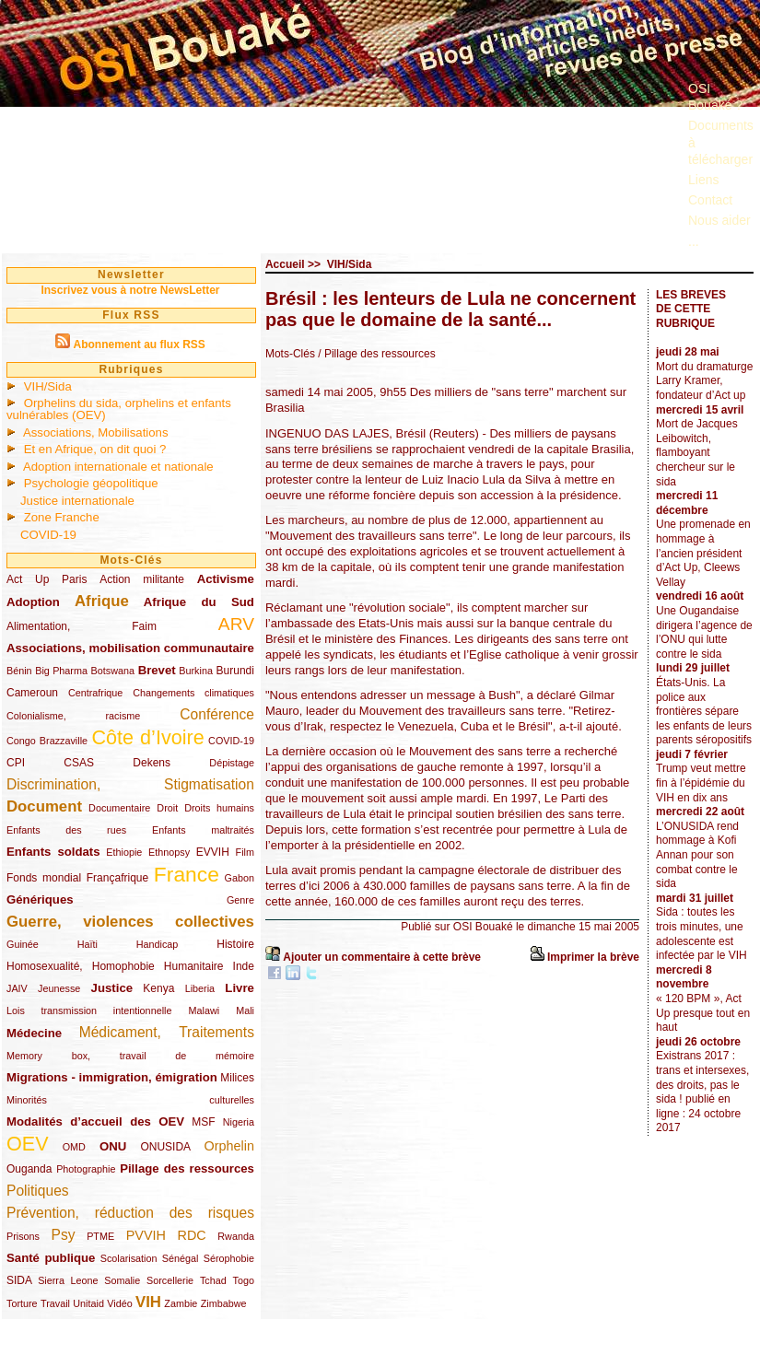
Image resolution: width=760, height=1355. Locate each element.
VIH (148, 1302)
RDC (192, 1235)
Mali (245, 1010)
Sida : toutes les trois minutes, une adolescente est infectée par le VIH (701, 933)
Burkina (196, 670)
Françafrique (117, 877)
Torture (22, 1303)
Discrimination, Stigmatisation (130, 784)
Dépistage (231, 762)
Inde (243, 966)
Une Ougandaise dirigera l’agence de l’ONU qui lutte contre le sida (704, 632)
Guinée (22, 944)
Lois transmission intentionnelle (88, 1010)
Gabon (239, 877)
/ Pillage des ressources (376, 353)
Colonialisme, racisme (73, 715)
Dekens (151, 762)
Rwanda (235, 1236)
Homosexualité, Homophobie (80, 966)
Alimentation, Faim (81, 626)
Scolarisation (129, 1258)
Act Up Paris (46, 579)
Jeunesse (59, 988)
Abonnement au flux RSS (139, 344)
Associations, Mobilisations (96, 432)
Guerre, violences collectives (130, 921)
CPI (15, 762)
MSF (203, 1122)
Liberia (200, 988)
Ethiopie (124, 852)
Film (245, 852)
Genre (240, 899)
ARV (236, 624)
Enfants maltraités (203, 829)
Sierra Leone (68, 1280)
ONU (112, 1146)
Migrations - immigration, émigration (111, 1077)
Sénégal (180, 1258)
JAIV (17, 988)
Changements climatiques (193, 692)
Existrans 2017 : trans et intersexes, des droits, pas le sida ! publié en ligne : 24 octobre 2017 (702, 1091)
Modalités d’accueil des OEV (95, 1121)
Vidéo (119, 1303)
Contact (710, 200)
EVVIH (212, 852)
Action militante (141, 579)
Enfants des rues (66, 829)
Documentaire (119, 807)
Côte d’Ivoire (147, 737)
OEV (27, 1143)
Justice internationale (77, 501)
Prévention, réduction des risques (130, 1213)
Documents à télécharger (721, 142)
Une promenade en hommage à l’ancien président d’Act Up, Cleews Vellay (703, 553)
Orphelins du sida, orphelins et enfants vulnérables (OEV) (118, 409)
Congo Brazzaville (47, 740)
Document (44, 806)
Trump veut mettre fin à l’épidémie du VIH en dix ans (701, 782)
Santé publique (50, 1258)
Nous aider (719, 220)
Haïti (87, 944)
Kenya (158, 988)
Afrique (102, 601)
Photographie (85, 1168)
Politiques (37, 1190)
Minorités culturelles (130, 1099)
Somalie (122, 1280)
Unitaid (88, 1303)
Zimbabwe (224, 1303)
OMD (74, 1146)
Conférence (217, 714)
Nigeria (238, 1121)
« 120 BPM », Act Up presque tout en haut (703, 1013)
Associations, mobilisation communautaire (130, 648)
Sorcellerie (169, 1280)
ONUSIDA (165, 1146)
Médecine (34, 1033)
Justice (112, 988)
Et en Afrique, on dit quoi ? (95, 449)
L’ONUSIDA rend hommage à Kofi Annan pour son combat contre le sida (697, 855)
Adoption (33, 602)
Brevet (157, 670)
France (186, 874)
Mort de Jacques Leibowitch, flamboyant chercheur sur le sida (697, 452)
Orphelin (229, 1146)
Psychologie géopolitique (91, 483)
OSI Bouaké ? (715, 96)
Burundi (235, 670)
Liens (703, 179)
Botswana (112, 670)
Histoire (235, 944)
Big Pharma (61, 670)
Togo (242, 1280)
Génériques (40, 899)
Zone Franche (61, 517)
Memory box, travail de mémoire (130, 1055)
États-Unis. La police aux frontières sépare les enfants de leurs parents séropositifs (704, 711)
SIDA (18, 1280)
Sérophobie (229, 1258)
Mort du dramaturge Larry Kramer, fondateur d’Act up (704, 381)
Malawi (203, 1010)
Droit (167, 807)
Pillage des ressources (187, 1168)
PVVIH (146, 1235)
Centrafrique (95, 692)
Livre (239, 988)
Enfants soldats (53, 852)
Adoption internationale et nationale (118, 466)
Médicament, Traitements (166, 1032)
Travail (55, 1303)
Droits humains (219, 807)
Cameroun (32, 692)
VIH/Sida (48, 386)
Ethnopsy (169, 852)
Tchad (213, 1280)
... (693, 241)
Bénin (19, 670)
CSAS (79, 762)
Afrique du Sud (199, 602)
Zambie (180, 1303)
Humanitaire (194, 966)
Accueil (285, 264)
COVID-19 (48, 535)
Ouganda (29, 1168)
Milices (237, 1077)
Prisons (23, 1236)
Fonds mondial (43, 877)
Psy (64, 1235)
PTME (100, 1236)
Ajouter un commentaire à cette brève (382, 957)
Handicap (157, 944)
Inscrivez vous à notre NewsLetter (130, 290)
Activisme (225, 579)
